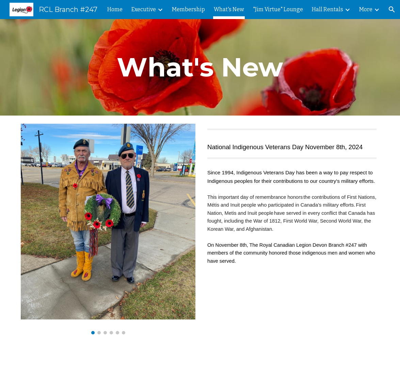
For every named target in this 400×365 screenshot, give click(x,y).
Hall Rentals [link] (327, 9)
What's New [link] (229, 9)
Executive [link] (143, 9)
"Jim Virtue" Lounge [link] (278, 9)
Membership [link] (188, 9)
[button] (392, 9)
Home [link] (115, 9)
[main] (200, 67)
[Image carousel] (108, 229)
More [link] (365, 9)
